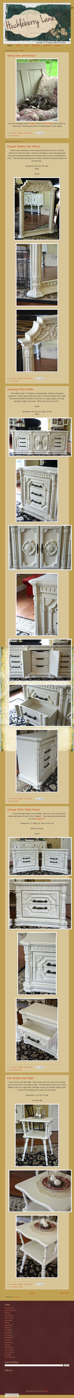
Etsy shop (7, 1332)
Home (10, 45)
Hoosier (7, 1340)
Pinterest (32, 124)
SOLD (17, 381)
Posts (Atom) (16, 1297)
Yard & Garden (9, 1357)
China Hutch (8, 1315)
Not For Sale (8, 1349)
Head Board (8, 1337)
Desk (6, 1322)
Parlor (18, 45)
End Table (14, 1287)
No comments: (28, 133)
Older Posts (64, 1293)
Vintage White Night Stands (23, 809)
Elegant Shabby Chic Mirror (23, 146)
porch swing (48, 124)
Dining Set (7, 1325)
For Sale (20, 1287)
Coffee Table (8, 1317)
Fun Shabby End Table (20, 1078)
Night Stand (15, 1070)
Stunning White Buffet (20, 389)
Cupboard (7, 1320)
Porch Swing (15, 135)
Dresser (7, 1327)
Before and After (9, 1310)
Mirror (13, 381)
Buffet (13, 801)
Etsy (26, 45)
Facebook (36, 45)
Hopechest (8, 1342)
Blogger (45, 1391)
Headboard (39, 819)
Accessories (8, 1308)
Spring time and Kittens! (21, 55)
